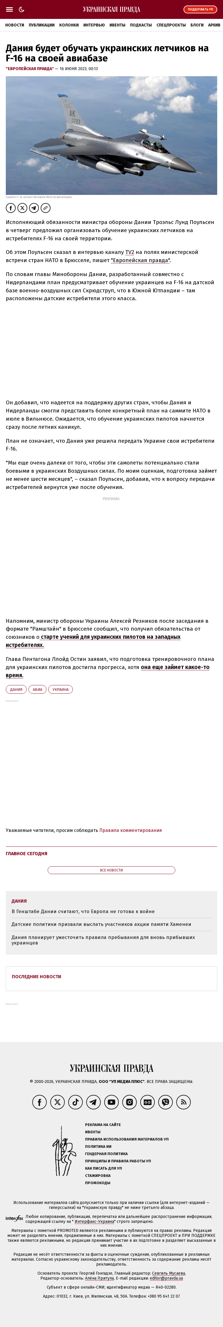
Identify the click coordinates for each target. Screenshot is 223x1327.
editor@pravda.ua (166, 1278)
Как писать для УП (103, 1168)
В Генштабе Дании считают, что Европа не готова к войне (83, 911)
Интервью (94, 25)
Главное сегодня (26, 853)
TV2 (129, 252)
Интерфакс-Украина (94, 1221)
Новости (14, 25)
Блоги (197, 25)
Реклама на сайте (103, 1125)
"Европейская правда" (30, 68)
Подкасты (141, 25)
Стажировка (98, 1175)
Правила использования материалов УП (127, 1139)
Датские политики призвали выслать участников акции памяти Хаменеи (101, 924)
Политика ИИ (98, 1146)
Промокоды (97, 1183)
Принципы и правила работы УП (118, 1161)
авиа (37, 689)
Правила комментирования (130, 830)
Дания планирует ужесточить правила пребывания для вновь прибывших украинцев (103, 940)
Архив (214, 25)
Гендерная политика (106, 1154)
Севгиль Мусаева (168, 1273)
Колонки (69, 25)
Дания (16, 689)
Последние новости (36, 976)
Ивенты (117, 25)
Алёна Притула (99, 1278)
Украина (61, 689)
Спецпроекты (171, 25)
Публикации (42, 25)
